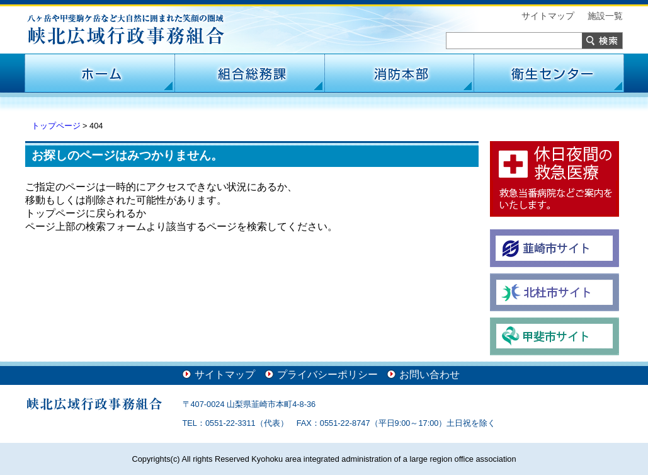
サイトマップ (547, 16)
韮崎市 (554, 248)
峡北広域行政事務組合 (94, 403)
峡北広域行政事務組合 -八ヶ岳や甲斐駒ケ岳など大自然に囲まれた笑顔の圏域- (125, 29)
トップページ (56, 125)
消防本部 (399, 73)
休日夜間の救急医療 (554, 179)
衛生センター (549, 73)
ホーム (99, 73)
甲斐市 (554, 336)
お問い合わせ (429, 374)
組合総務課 (249, 73)
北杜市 (554, 292)
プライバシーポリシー (327, 374)
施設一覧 (605, 16)
